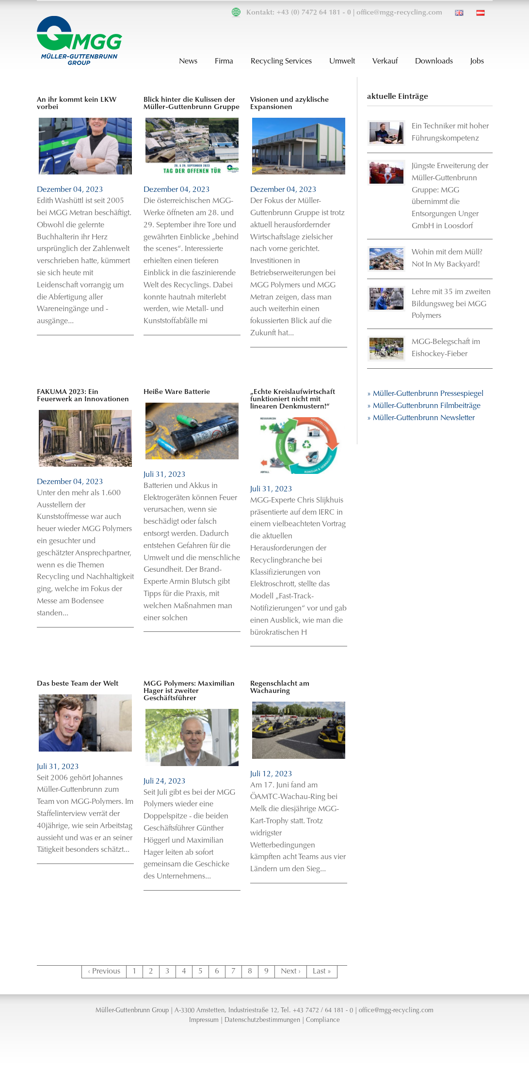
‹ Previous (104, 971)
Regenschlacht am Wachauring (279, 687)
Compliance (323, 1020)
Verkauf (385, 61)
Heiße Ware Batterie (177, 392)
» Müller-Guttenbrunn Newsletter (421, 418)
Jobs (477, 61)
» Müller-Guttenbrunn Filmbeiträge (424, 406)
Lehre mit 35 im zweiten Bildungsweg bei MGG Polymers (451, 304)
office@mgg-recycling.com (399, 12)
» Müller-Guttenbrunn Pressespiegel (425, 394)
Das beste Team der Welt (77, 684)
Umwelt (342, 61)
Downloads (434, 61)
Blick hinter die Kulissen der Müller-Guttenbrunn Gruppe (192, 103)
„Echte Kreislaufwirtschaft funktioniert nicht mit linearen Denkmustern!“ (292, 399)
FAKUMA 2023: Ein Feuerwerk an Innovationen (83, 396)
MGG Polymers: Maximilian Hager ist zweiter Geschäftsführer (189, 691)
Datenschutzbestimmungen (262, 1020)
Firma (224, 61)
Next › (291, 971)
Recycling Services (281, 61)
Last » (322, 971)
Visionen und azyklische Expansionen (289, 103)
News (188, 61)
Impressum (204, 1020)
